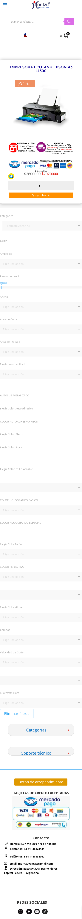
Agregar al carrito (41, 195)
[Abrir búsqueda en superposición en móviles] (41, 21)
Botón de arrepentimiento (40, 781)
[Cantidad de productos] (41, 185)
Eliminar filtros (16, 713)
